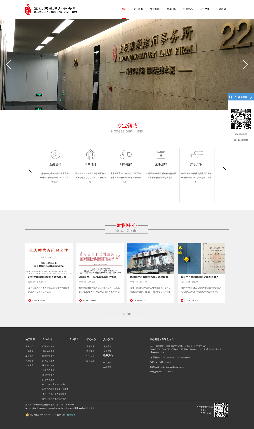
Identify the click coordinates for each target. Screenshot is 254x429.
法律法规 (90, 361)
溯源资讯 (90, 346)
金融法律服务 (48, 351)
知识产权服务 (48, 370)
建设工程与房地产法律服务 (54, 398)
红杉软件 (71, 415)
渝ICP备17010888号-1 (66, 404)
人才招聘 (107, 351)
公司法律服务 (48, 346)
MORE (127, 314)
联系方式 (107, 362)
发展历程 (29, 356)
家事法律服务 (48, 375)
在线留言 (107, 367)
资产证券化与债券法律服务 (54, 394)
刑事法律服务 (48, 361)
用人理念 (107, 346)
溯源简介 (29, 346)
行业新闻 (90, 356)
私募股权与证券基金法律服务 (55, 389)
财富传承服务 (48, 380)
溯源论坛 (90, 351)
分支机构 (29, 351)
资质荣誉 (29, 361)
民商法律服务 (48, 356)
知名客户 (29, 365)
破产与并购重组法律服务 (53, 384)
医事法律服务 (48, 365)
